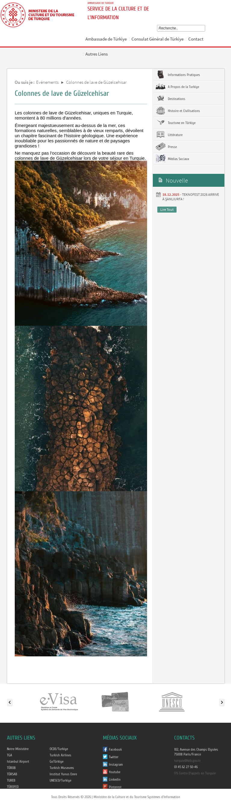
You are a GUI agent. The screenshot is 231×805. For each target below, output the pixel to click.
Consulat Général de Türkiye (157, 39)
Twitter (114, 757)
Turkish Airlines (60, 755)
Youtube (114, 772)
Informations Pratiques (178, 74)
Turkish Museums (62, 768)
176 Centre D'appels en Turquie (195, 773)
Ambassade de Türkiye (106, 39)
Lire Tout (167, 209)
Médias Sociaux (172, 158)
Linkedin (115, 779)
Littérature (169, 134)
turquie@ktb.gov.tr (187, 760)
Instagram (116, 764)
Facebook (115, 749)
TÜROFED (13, 787)
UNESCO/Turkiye (60, 780)
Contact (195, 39)
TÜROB (11, 768)
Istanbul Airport (18, 761)
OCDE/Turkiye (59, 749)
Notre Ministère (18, 749)
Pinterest (115, 787)
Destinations (170, 98)
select (204, 28)
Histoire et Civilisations (178, 110)
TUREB (11, 780)
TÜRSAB (12, 774)
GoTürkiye (56, 761)
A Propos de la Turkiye (177, 86)
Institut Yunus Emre (63, 774)
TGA (9, 755)
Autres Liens (96, 54)
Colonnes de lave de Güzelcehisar (96, 82)
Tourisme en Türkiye (176, 122)
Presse (166, 146)
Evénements (47, 82)
